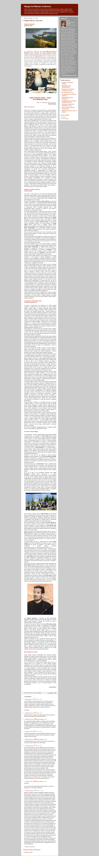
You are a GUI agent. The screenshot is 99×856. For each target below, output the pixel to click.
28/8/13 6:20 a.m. (29, 699)
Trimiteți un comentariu (29, 846)
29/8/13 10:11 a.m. (30, 739)
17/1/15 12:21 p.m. (30, 790)
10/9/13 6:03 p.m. (29, 781)
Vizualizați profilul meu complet (69, 75)
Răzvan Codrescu (40, 719)
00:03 (40, 692)
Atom (39, 849)
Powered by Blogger (65, 115)
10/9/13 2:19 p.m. (29, 745)
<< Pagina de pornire (28, 852)
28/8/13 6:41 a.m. (29, 712)
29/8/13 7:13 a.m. (29, 731)
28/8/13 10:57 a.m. (30, 719)
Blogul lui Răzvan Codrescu (37, 6)
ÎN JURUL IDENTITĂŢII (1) (67, 92)
